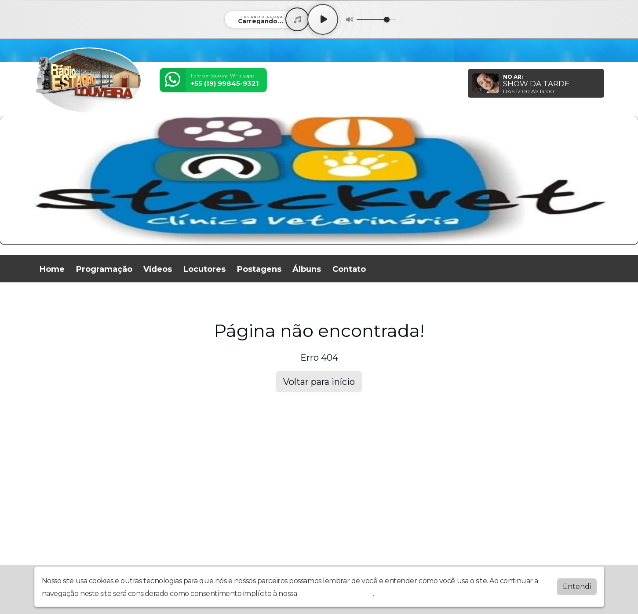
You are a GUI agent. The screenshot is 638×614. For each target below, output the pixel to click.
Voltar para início (319, 381)
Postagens (259, 269)
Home (52, 269)
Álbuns (306, 269)
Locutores (204, 269)
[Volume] (376, 19)
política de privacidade (336, 593)
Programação (104, 269)
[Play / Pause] (322, 19)
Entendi (577, 586)
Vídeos (157, 269)
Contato (349, 269)
